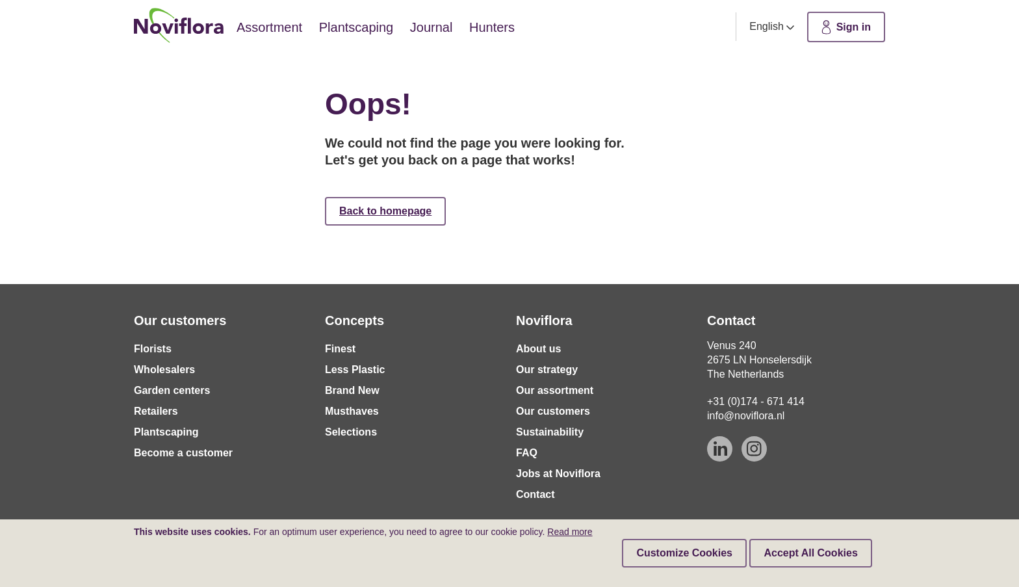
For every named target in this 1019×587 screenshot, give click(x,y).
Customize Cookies (684, 552)
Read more (569, 532)
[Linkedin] (719, 449)
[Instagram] (754, 449)
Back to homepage (385, 210)
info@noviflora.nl (745, 415)
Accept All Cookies (810, 552)
